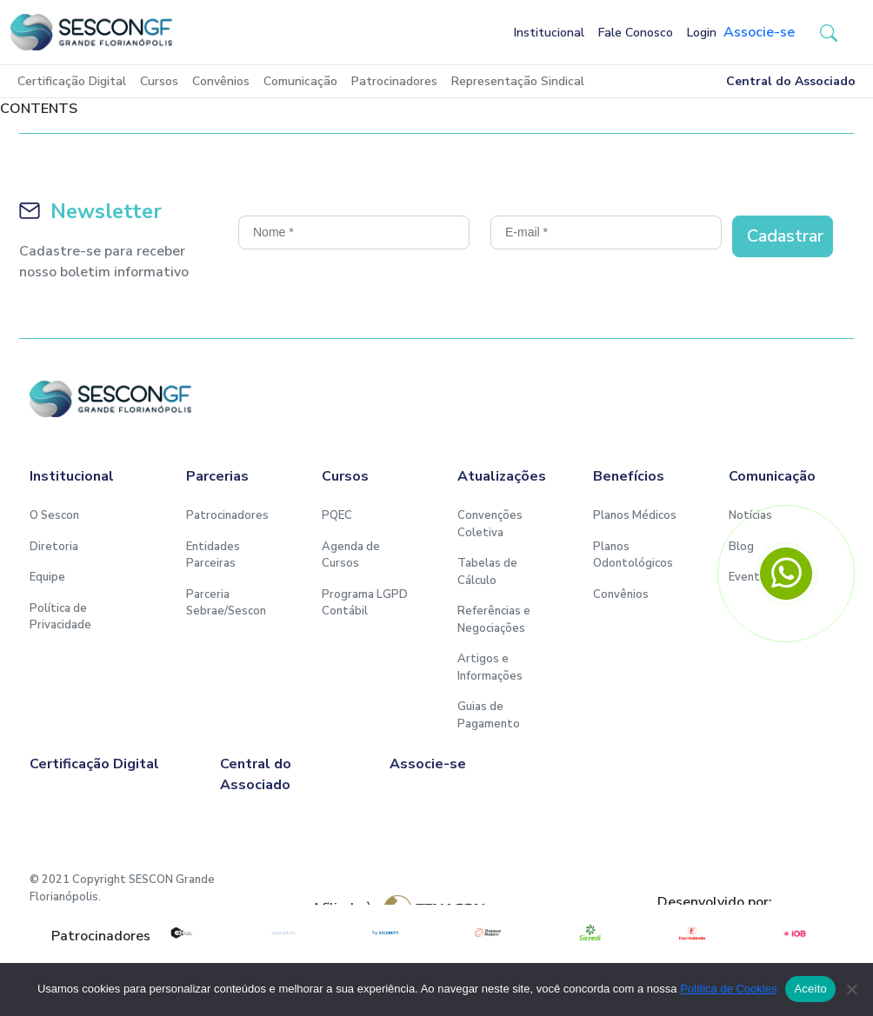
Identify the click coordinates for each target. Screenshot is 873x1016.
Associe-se (759, 32)
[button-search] (829, 32)
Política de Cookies (728, 988)
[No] (851, 989)
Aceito (810, 988)
